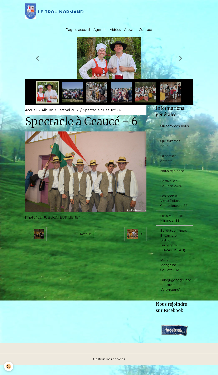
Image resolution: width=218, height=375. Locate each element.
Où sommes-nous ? (170, 129)
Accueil (31, 111)
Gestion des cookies (109, 369)
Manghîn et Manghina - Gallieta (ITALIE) (173, 274)
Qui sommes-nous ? (171, 144)
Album (130, 31)
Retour (85, 235)
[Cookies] (9, 366)
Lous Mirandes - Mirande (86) (173, 226)
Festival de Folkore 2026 (171, 185)
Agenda (100, 31)
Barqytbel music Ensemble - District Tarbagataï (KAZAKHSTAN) (174, 249)
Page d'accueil (78, 31)
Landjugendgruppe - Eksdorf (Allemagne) (176, 294)
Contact (145, 31)
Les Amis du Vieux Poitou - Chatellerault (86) (172, 205)
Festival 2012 (68, 111)
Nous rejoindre (172, 173)
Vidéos (115, 31)
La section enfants (168, 160)
